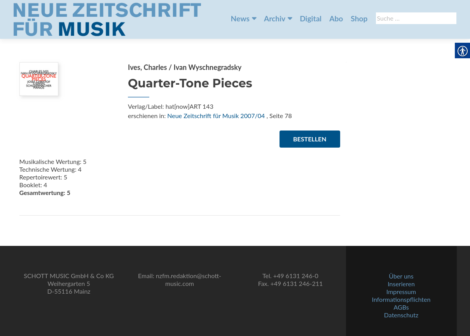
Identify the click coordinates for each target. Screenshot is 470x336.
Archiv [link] (274, 18)
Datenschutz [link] (401, 315)
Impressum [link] (401, 291)
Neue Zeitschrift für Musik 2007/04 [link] (216, 115)
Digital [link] (310, 18)
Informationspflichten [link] (401, 299)
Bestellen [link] (309, 139)
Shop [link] (359, 18)
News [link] (240, 18)
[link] (107, 18)
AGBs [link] (401, 307)
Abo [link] (336, 18)
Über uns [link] (401, 276)
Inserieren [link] (401, 283)
